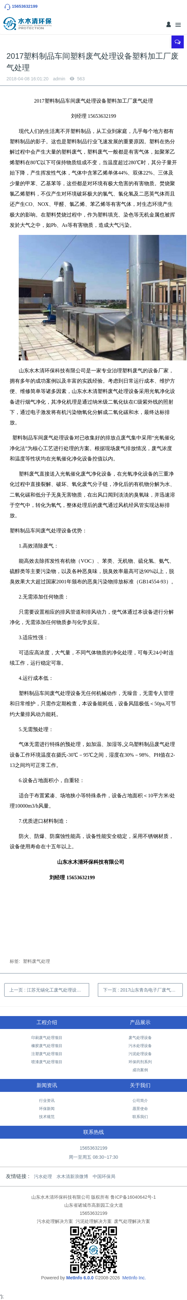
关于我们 (140, 1085)
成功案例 (140, 1070)
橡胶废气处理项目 (46, 1045)
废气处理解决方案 (132, 1221)
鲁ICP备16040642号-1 (133, 1197)
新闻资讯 (46, 1085)
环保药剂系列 (140, 1062)
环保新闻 (47, 1108)
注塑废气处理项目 (46, 1054)
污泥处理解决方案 (94, 1221)
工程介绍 (46, 1022)
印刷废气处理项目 (46, 1037)
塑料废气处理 (36, 961)
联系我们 (140, 1116)
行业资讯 (47, 1100)
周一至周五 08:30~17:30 (93, 1157)
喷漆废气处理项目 (46, 1062)
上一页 (49, 990)
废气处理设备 (140, 1037)
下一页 (143, 990)
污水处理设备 (140, 1045)
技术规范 (47, 1116)
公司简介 (140, 1100)
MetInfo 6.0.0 (80, 1277)
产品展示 (140, 1022)
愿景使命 (140, 1108)
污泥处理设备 (140, 1054)
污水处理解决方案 (55, 1221)
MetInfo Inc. (134, 1277)
